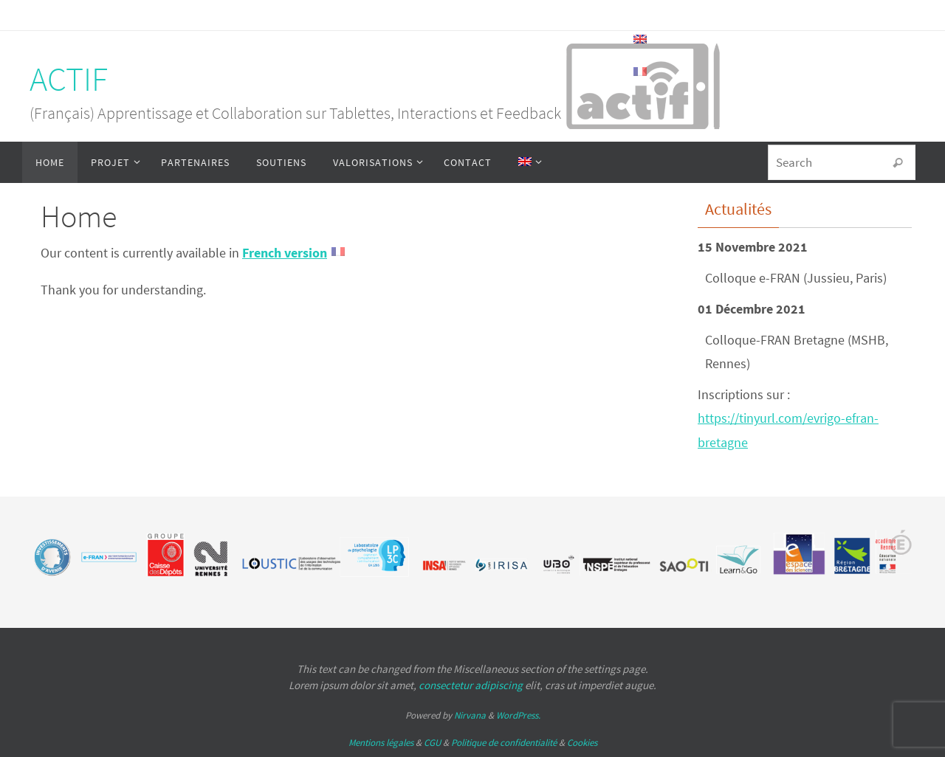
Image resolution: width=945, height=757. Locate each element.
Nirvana (470, 715)
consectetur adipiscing (471, 685)
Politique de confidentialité (504, 742)
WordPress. (518, 715)
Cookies (582, 742)
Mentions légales (380, 742)
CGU (432, 742)
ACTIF (69, 79)
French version (284, 252)
